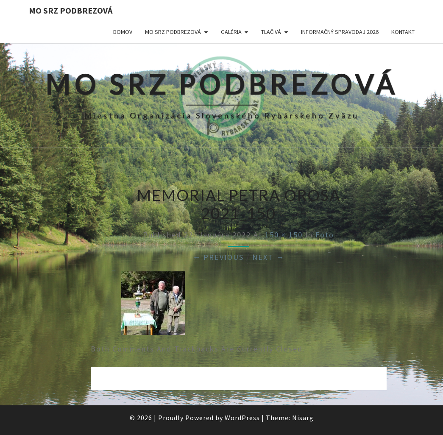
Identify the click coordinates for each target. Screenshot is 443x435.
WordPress (242, 417)
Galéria (231, 32)
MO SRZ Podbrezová (70, 10)
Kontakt (403, 32)
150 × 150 (284, 235)
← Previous (218, 257)
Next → (268, 257)
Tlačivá (271, 32)
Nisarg (303, 417)
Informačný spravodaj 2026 (340, 32)
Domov (122, 32)
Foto (324, 235)
